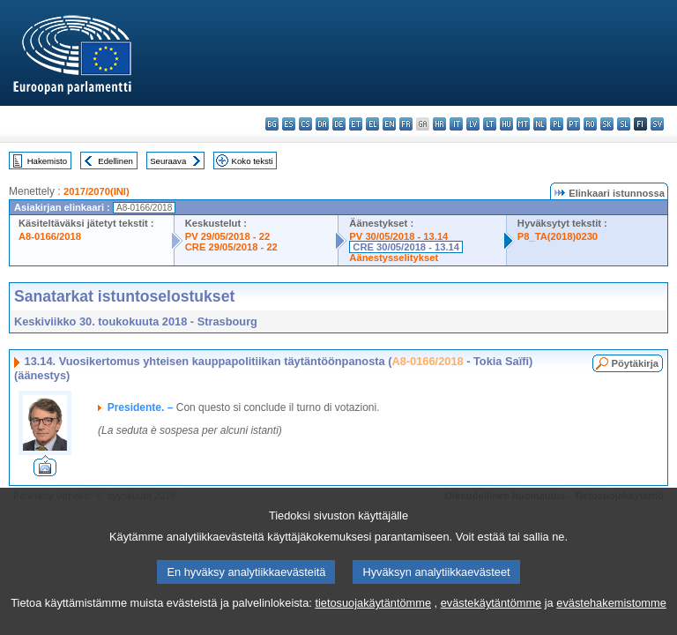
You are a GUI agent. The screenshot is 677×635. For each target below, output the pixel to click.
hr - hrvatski (439, 124)
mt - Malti (523, 124)
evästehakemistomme (611, 612)
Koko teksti (252, 161)
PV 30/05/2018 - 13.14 (398, 236)
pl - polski (556, 124)
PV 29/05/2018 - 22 (227, 236)
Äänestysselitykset (393, 257)
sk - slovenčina (607, 124)
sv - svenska (657, 124)
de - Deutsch (339, 124)
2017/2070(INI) (96, 191)
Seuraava (168, 161)
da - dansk (322, 124)
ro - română (590, 124)
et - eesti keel (355, 124)
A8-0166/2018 (50, 236)
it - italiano (456, 124)
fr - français (406, 124)
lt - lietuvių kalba (489, 124)
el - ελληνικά (372, 124)
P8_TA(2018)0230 (557, 236)
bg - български (272, 124)
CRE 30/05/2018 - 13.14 (406, 247)
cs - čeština (305, 124)
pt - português (573, 124)
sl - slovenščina (623, 124)
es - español (288, 124)
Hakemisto (47, 161)
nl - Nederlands (540, 124)
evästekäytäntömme (491, 612)
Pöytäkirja (635, 363)
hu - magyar (506, 124)
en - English (389, 124)
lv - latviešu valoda (473, 124)
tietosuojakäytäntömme (373, 612)
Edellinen (115, 161)
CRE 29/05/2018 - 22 (231, 247)
